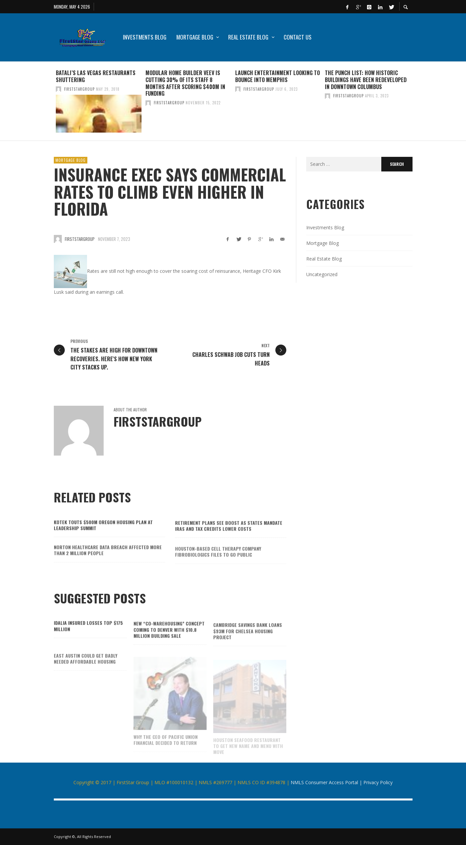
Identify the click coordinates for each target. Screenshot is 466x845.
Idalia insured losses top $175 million (88, 634)
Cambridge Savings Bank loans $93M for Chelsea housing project (247, 642)
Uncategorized (321, 274)
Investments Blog (325, 227)
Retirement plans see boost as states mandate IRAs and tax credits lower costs (228, 535)
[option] (98, 101)
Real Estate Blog (324, 259)
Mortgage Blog (70, 160)
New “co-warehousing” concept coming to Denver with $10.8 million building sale (169, 639)
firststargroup (79, 89)
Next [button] (417, 104)
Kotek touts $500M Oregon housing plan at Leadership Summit (103, 533)
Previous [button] (49, 104)
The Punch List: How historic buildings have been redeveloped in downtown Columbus (366, 80)
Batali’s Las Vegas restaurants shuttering (96, 76)
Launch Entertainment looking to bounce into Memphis (277, 76)
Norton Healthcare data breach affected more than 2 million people (108, 561)
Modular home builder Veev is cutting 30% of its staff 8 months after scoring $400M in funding (185, 83)
